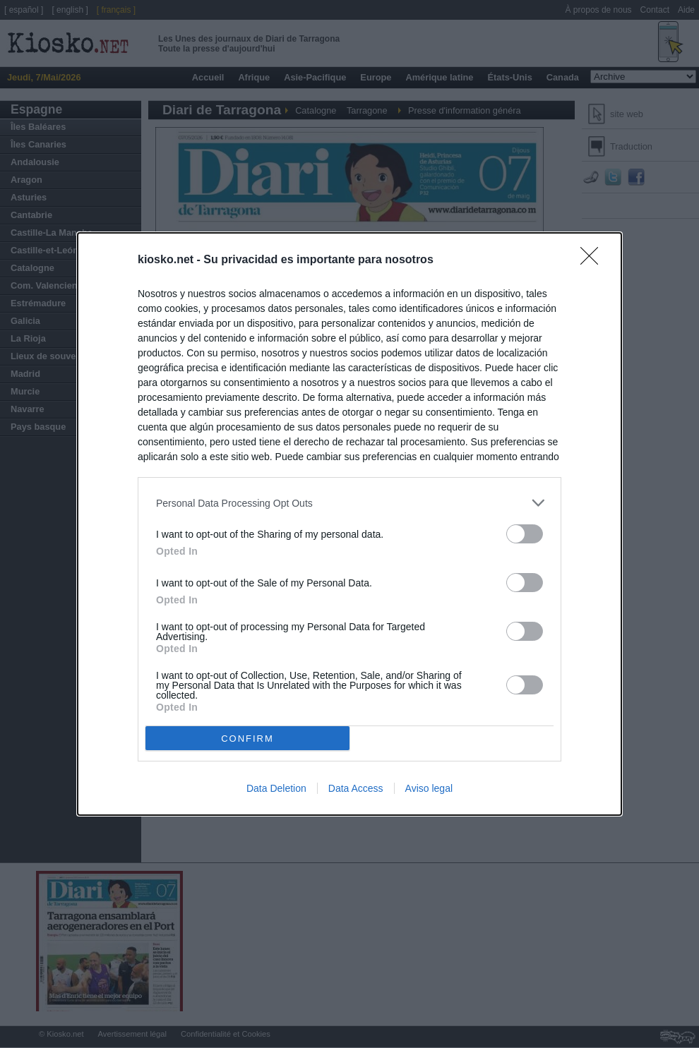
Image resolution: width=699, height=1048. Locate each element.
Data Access (355, 788)
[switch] (524, 533)
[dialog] (349, 524)
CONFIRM (247, 738)
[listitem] (349, 502)
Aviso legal (429, 788)
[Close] (593, 260)
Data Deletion (276, 788)
